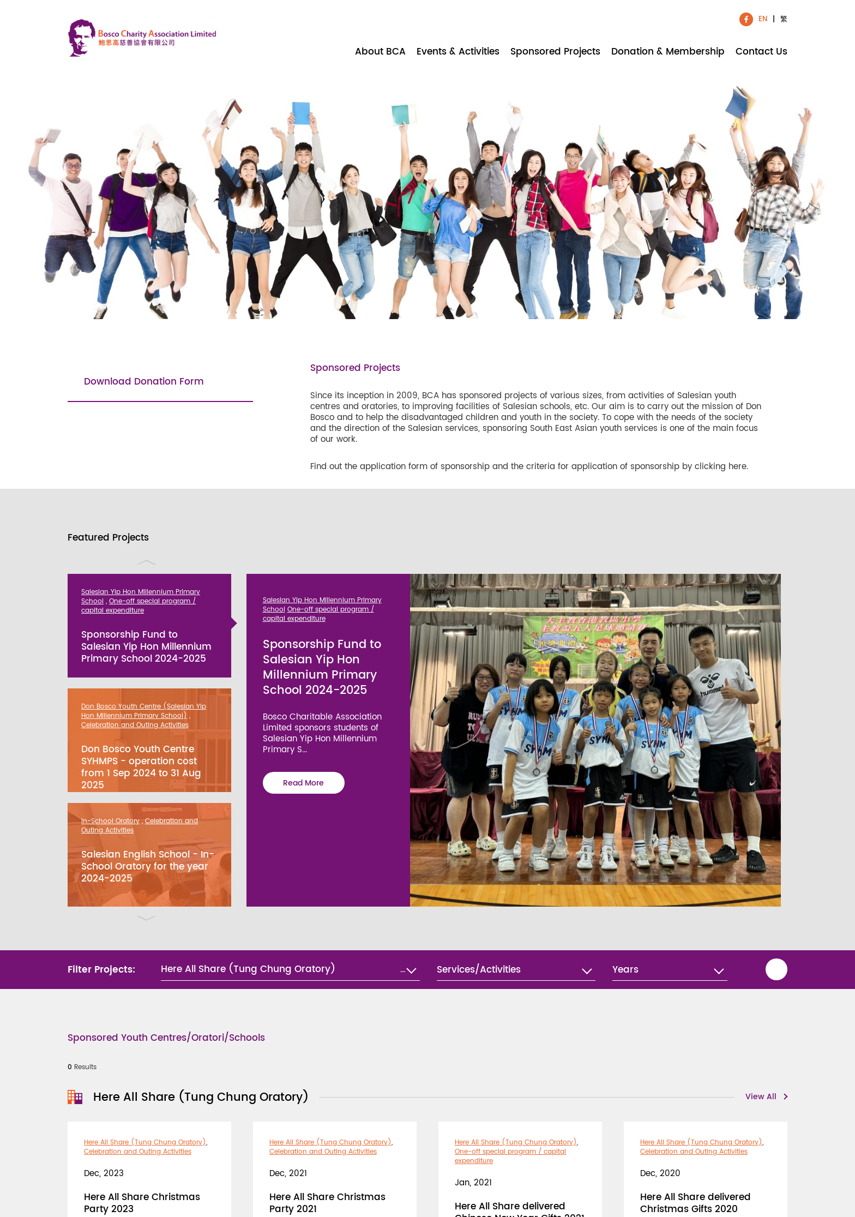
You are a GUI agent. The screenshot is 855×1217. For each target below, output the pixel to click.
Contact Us (761, 50)
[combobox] (516, 970)
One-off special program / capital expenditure (138, 606)
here (737, 466)
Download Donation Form (144, 381)
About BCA (380, 50)
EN (762, 19)
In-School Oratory (110, 821)
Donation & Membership (668, 50)
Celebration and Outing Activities (135, 725)
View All (760, 1097)
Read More (303, 783)
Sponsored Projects (555, 50)
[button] (290, 969)
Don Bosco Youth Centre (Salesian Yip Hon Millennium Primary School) (143, 711)
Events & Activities (458, 50)
